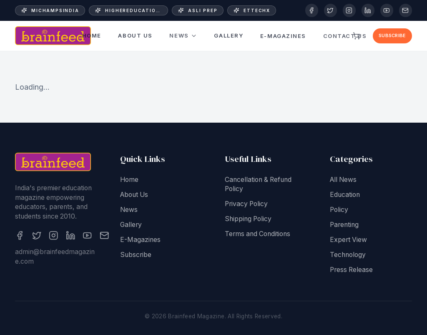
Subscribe (392, 35)
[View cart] (357, 36)
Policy (339, 210)
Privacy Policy (246, 205)
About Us (135, 36)
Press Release (351, 270)
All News (343, 180)
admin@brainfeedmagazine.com (55, 257)
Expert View (348, 240)
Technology (348, 255)
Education (345, 195)
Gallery (228, 34)
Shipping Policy (248, 220)
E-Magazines (283, 31)
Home (91, 35)
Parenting (344, 225)
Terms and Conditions (257, 235)
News (183, 35)
